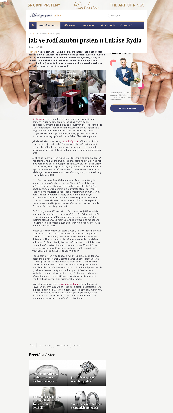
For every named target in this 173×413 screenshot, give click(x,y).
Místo (125, 25)
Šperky (32, 345)
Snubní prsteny (45, 345)
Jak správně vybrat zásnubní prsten (82, 379)
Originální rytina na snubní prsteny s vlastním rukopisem (45, 377)
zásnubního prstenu (67, 283)
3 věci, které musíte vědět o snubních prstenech (86, 405)
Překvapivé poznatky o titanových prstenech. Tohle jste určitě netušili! (46, 402)
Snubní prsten (39, 119)
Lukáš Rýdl (76, 345)
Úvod (31, 34)
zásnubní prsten (70, 141)
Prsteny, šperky (55, 34)
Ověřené (69, 25)
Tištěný (107, 25)
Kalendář (89, 25)
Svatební (47, 25)
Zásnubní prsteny (61, 345)
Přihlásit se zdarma (127, 108)
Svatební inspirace (41, 34)
